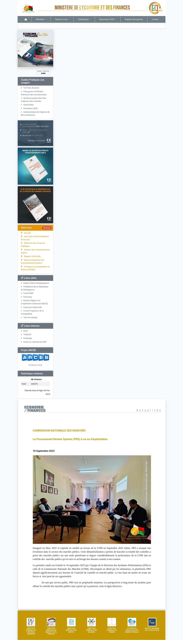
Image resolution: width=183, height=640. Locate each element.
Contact (155, 19)
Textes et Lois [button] (61, 19)
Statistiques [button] (83, 19)
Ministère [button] (40, 19)
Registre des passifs (134, 19)
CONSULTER (35, 365)
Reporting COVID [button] (107, 19)
